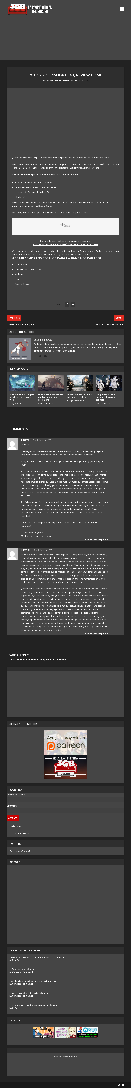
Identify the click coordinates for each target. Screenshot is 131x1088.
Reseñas (16, 960)
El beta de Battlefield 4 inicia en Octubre (80, 396)
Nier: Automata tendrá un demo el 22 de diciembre (50, 397)
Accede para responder (96, 539)
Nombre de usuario (16, 794)
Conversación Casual (22, 972)
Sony (14, 1007)
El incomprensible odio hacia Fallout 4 (28, 993)
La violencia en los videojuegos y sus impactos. (32, 981)
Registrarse (15, 826)
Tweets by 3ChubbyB (19, 851)
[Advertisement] (65, 39)
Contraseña (12, 805)
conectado (33, 659)
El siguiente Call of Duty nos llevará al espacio (106, 397)
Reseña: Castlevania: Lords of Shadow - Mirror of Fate (36, 957)
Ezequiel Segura (60, 80)
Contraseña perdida (19, 833)
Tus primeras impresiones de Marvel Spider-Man (33, 1005)
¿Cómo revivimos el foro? (22, 969)
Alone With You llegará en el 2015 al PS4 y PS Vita (22, 397)
